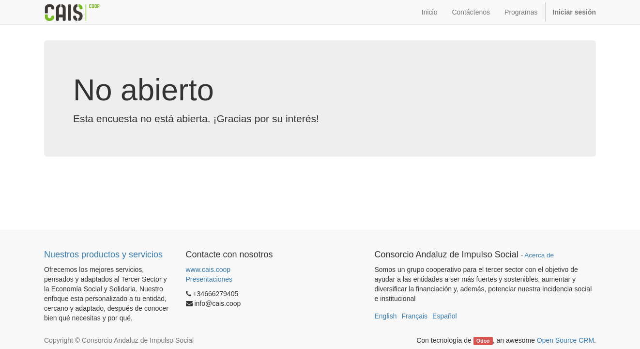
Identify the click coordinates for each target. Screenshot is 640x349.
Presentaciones (209, 279)
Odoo (482, 341)
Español (444, 316)
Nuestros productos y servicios (103, 254)
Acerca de (539, 255)
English (386, 316)
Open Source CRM (565, 340)
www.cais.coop (208, 269)
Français (414, 316)
